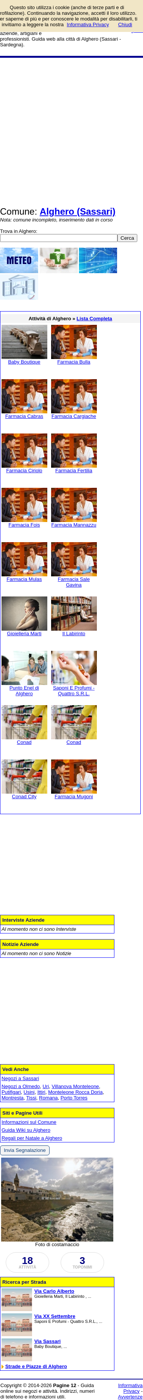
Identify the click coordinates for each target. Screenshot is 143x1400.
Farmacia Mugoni (74, 796)
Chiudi (125, 24)
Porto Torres (74, 1098)
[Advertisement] (71, 133)
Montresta (13, 1098)
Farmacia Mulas (24, 579)
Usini (29, 1092)
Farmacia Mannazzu (73, 525)
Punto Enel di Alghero (24, 690)
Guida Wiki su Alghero (26, 1130)
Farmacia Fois (24, 525)
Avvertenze (130, 1397)
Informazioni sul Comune (29, 1122)
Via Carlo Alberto (54, 1291)
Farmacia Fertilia (73, 470)
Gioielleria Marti (24, 633)
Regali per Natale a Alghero (32, 1138)
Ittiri (41, 1092)
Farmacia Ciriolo (24, 470)
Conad (24, 742)
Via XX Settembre (54, 1316)
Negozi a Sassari (20, 1078)
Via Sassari (47, 1341)
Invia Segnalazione (25, 1150)
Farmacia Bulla (73, 362)
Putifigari (11, 1092)
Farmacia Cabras (24, 416)
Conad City (24, 796)
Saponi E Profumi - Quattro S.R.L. (74, 690)
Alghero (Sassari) (78, 211)
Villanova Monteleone (75, 1086)
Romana (48, 1098)
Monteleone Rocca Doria (75, 1092)
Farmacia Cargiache (73, 416)
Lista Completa (94, 318)
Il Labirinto (74, 633)
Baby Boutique (24, 362)
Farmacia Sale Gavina (74, 582)
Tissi (31, 1098)
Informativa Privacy (130, 1388)
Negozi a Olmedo (21, 1086)
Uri (46, 1086)
